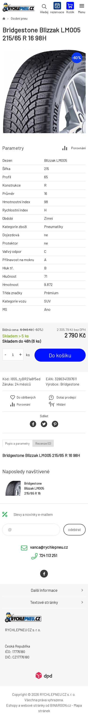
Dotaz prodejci (66, 397)
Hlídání (61, 404)
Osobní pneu (19, 18)
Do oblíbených (26, 397)
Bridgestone (69, 384)
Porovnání (78, 148)
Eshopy (12, 705)
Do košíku (60, 355)
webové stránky (33, 705)
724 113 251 (48, 555)
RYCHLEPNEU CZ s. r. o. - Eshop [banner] (18, 8)
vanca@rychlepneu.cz (49, 547)
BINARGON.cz (60, 705)
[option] (44, 91)
